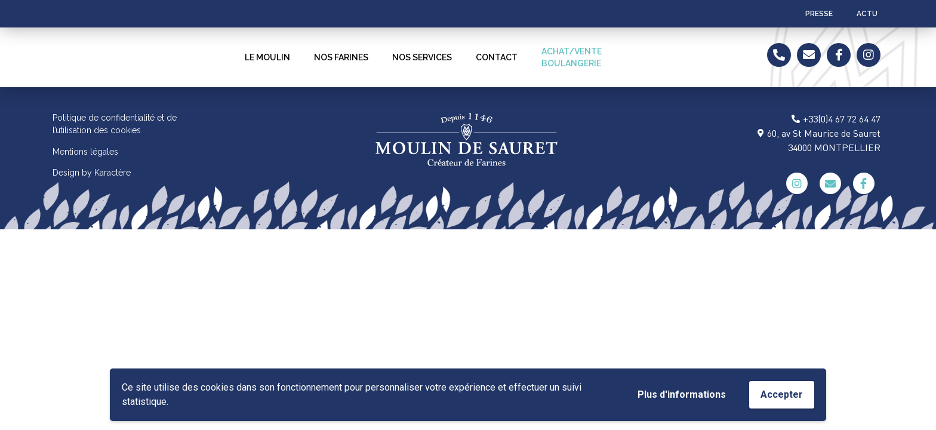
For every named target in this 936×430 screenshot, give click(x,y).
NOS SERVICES (422, 57)
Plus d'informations (682, 394)
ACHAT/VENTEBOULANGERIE (571, 57)
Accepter (782, 394)
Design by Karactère (92, 172)
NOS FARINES (341, 57)
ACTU (867, 14)
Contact (497, 57)
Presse (819, 14)
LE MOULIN (267, 57)
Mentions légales (85, 151)
